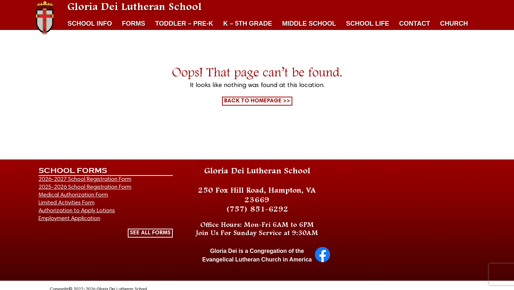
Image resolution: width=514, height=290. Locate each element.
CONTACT (414, 23)
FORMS (133, 23)
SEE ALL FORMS (150, 233)
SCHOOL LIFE (367, 23)
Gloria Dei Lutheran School (134, 7)
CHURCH (454, 23)
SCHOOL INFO (89, 23)
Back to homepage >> (257, 101)
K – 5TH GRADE (247, 23)
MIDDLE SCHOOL (309, 23)
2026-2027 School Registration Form (85, 179)
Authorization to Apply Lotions (77, 211)
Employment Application (69, 219)
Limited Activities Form (67, 203)
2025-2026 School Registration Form (85, 187)
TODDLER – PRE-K (184, 23)
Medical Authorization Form (73, 195)
